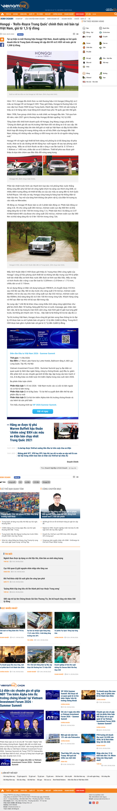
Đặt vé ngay (42, 411)
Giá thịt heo (31, 780)
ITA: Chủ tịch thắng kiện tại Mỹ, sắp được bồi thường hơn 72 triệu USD (39, 666)
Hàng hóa (7, 572)
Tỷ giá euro (49, 776)
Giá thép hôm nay (9, 780)
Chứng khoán (59, 637)
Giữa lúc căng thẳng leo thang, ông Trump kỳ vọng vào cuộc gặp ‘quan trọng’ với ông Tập (20, 541)
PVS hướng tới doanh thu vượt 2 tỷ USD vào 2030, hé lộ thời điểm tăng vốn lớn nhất (105, 738)
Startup (19, 19)
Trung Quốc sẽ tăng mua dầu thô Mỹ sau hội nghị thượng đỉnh (19, 523)
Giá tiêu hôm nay (79, 776)
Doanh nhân (67, 19)
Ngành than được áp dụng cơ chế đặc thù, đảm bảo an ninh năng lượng (33, 558)
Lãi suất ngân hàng (93, 776)
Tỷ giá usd (32, 776)
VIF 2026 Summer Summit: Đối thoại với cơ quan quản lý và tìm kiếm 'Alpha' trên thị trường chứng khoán (70, 696)
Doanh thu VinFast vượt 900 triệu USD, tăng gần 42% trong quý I (60, 535)
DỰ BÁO (15, 14)
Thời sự (6, 561)
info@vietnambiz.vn (14, 807)
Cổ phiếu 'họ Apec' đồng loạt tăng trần (66, 632)
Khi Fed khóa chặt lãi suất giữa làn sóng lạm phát (24, 578)
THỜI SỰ (8, 14)
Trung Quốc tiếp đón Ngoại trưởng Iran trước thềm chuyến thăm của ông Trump (20, 535)
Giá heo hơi (59, 776)
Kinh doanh (7, 18)
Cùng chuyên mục (51, 488)
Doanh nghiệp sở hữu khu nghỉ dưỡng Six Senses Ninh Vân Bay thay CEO (66, 667)
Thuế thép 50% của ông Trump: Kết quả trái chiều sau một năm (70, 755)
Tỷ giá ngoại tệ (22, 776)
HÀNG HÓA (23, 14)
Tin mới (8, 553)
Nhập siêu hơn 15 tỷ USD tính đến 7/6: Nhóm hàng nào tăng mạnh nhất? (106, 756)
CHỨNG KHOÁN (57, 14)
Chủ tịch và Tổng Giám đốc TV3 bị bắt (12, 632)
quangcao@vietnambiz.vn (102, 799)
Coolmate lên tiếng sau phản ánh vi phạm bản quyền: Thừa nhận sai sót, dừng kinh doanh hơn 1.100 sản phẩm (59, 514)
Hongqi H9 (46, 482)
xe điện (27, 482)
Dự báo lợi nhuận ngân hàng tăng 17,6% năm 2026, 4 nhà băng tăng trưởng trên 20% (39, 633)
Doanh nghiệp (4, 637)
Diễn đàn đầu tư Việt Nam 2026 (78, 780)
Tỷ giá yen (41, 776)
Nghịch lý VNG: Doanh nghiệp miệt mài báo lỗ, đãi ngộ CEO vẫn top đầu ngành (61, 529)
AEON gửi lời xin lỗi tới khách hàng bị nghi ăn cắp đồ (60, 523)
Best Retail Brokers (59, 780)
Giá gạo (39, 780)
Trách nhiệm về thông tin (11, 809)
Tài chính (30, 640)
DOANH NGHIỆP (69, 14)
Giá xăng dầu (105, 776)
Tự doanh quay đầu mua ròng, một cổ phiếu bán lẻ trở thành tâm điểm (12, 666)
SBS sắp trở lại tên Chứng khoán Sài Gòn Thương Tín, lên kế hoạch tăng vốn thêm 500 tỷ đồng (39, 600)
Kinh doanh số (53, 19)
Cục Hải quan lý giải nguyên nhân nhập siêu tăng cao (26, 568)
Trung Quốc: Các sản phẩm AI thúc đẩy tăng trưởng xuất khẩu (19, 515)
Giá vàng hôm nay (9, 776)
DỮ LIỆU (88, 14)
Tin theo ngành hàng (93, 21)
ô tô (20, 482)
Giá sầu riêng (21, 780)
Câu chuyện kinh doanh (35, 19)
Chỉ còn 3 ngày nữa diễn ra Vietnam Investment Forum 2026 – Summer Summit (26, 762)
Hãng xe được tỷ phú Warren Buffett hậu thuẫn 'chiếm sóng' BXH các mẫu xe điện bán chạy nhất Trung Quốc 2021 (27, 432)
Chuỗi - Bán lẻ (80, 19)
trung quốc (12, 482)
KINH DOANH (80, 14)
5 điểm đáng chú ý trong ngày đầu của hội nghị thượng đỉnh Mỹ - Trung (19, 529)
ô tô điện (36, 482)
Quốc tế (6, 582)
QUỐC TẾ (31, 14)
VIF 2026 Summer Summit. (45, 405)
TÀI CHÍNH (40, 14)
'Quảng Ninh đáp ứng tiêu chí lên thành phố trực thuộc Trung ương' (31, 589)
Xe (89, 19)
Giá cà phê (68, 776)
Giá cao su (47, 780)
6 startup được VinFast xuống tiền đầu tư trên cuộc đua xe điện (44, 448)
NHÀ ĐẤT (48, 14)
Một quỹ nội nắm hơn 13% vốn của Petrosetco (70, 736)
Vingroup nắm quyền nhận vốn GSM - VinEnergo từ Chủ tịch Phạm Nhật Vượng (61, 541)
